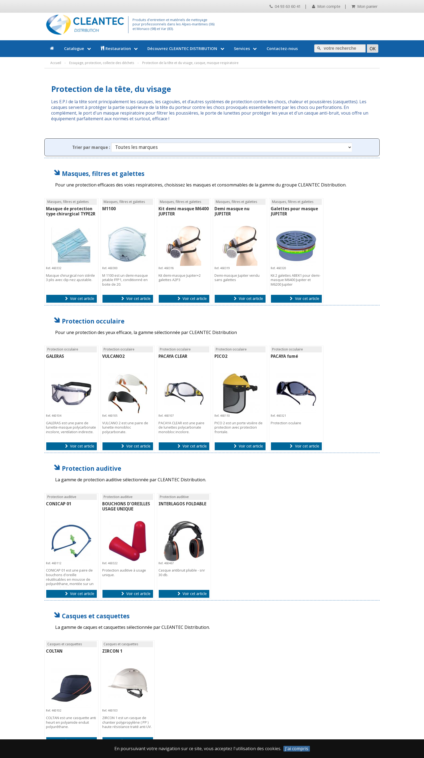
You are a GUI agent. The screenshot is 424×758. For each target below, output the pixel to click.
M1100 (109, 208)
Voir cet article (79, 298)
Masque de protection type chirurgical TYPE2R (70, 211)
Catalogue (78, 48)
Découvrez (186, 48)
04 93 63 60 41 (285, 6)
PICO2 (220, 356)
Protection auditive (91, 468)
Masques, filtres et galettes (103, 173)
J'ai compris (296, 749)
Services (246, 48)
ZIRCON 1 (112, 651)
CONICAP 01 (58, 503)
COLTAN (54, 651)
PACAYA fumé (284, 356)
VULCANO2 (113, 356)
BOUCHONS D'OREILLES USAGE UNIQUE (126, 506)
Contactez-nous (282, 48)
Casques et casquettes (96, 616)
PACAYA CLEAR (172, 356)
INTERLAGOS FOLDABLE (182, 503)
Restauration (120, 48)
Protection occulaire (93, 321)
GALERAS (55, 356)
